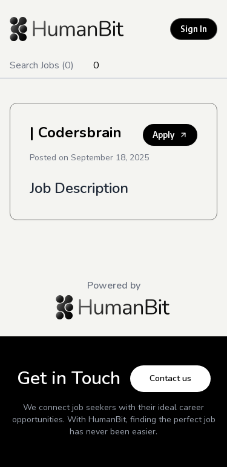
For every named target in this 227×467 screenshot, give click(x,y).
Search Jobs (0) (42, 65)
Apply (170, 134)
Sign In (193, 29)
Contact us (170, 378)
